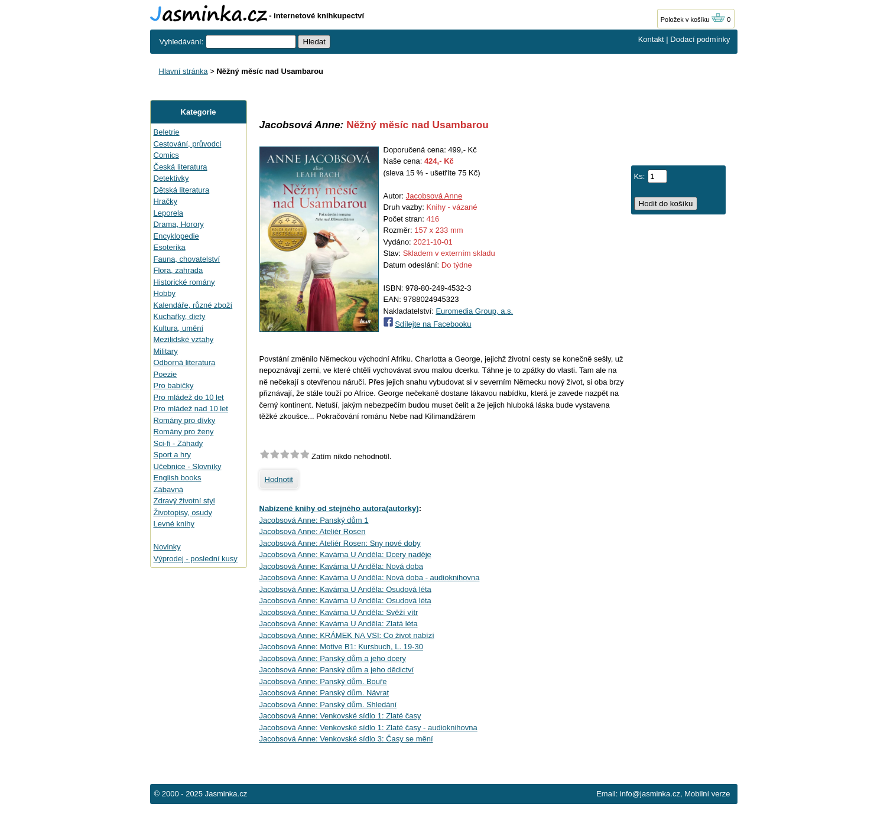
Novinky (167, 546)
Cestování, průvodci (188, 143)
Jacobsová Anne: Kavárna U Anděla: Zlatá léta (338, 623)
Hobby (165, 293)
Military (166, 351)
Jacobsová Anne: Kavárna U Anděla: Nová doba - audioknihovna (369, 577)
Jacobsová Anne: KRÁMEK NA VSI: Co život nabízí (346, 635)
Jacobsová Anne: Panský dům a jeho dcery (333, 658)
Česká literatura (180, 166)
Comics (166, 155)
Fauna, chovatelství (187, 259)
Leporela (169, 213)
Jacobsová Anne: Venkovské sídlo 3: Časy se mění (346, 738)
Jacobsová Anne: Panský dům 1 (314, 520)
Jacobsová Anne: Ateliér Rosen (312, 531)
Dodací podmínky (700, 39)
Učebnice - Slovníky (188, 466)
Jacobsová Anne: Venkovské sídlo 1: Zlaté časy (340, 715)
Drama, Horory (179, 224)
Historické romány (184, 282)
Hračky (165, 201)
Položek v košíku (693, 19)
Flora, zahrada (178, 270)
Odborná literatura (185, 362)
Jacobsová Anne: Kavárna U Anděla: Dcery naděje (345, 554)
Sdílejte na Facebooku (433, 324)
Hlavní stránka (183, 71)
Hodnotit (279, 479)
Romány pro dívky (185, 420)
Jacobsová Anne (434, 195)
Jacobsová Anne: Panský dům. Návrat (324, 692)
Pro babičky (174, 385)
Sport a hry (172, 454)
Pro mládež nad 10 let (191, 408)
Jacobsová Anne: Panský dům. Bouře (323, 681)
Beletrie (167, 132)
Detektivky (171, 178)
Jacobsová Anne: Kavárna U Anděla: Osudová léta (345, 589)
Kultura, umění (179, 328)
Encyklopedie (176, 236)
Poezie (165, 374)
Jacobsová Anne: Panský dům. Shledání (328, 704)
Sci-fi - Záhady (178, 443)
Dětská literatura (182, 190)
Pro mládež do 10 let (189, 397)
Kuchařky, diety (180, 316)
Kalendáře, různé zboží (193, 305)
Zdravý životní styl (184, 500)
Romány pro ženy (184, 431)
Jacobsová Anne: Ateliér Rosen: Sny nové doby (340, 543)
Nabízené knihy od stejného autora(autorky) (339, 508)
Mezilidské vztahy (184, 339)
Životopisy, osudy (183, 512)
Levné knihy (174, 523)
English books (178, 477)
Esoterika (170, 247)
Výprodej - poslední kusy (196, 558)
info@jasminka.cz (650, 793)
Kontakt (651, 39)
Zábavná (169, 489)
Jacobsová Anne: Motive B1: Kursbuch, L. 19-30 (341, 646)
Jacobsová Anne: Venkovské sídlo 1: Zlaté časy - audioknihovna (368, 727)
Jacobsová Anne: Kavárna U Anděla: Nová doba (341, 566)
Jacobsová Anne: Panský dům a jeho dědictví (336, 669)
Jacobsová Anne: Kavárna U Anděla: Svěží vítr (338, 612)
